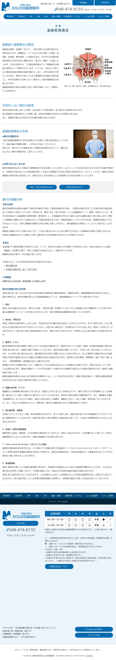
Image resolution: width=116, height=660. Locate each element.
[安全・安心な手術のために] (41, 187)
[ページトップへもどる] (58, 502)
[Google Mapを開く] (94, 629)
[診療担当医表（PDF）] (59, 566)
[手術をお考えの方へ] (74, 187)
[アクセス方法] (94, 635)
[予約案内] (83, 2)
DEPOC (89, 656)
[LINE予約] (105, 2)
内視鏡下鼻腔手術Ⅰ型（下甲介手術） (22, 269)
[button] (10, 16)
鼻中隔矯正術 (11, 266)
